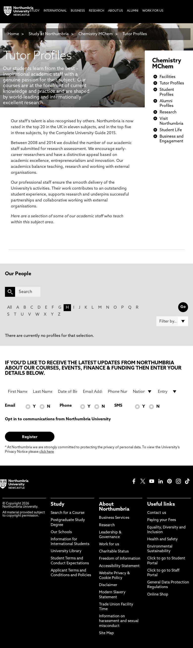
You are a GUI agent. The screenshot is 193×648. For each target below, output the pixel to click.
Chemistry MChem (95, 34)
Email (10, 406)
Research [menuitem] (96, 10)
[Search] (27, 292)
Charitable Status (114, 551)
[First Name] (17, 392)
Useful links (161, 504)
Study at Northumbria (49, 34)
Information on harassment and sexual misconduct (119, 621)
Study (57, 504)
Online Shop (157, 595)
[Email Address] (92, 392)
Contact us (156, 513)
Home (13, 34)
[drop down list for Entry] (167, 392)
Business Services (114, 518)
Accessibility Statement (119, 566)
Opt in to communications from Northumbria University (58, 419)
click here (46, 452)
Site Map (106, 633)
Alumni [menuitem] (132, 10)
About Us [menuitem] (115, 10)
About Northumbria (114, 507)
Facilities (167, 77)
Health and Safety (162, 539)
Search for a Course (67, 513)
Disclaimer (108, 585)
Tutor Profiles (134, 34)
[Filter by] (172, 321)
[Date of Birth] (67, 392)
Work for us (109, 544)
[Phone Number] (117, 392)
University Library (66, 551)
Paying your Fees (161, 520)
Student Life (171, 130)
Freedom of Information (119, 559)
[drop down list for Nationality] (142, 392)
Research (168, 112)
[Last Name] (42, 392)
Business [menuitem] (78, 10)
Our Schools (61, 532)
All (9, 308)
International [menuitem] (55, 10)
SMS (118, 406)
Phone (66, 406)
